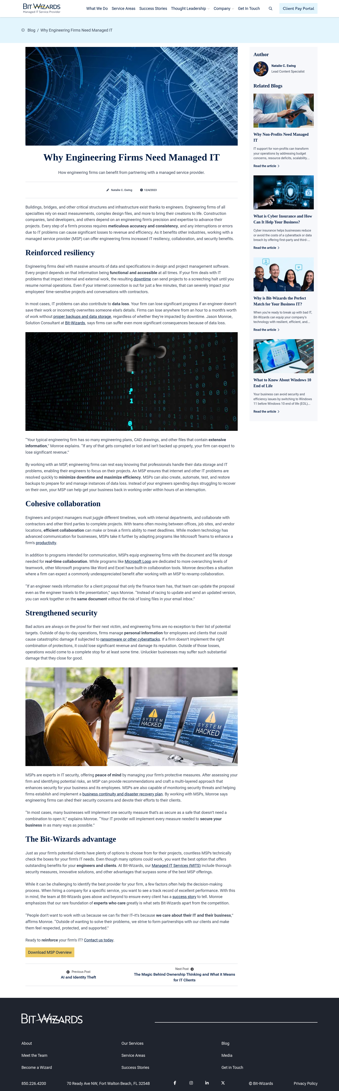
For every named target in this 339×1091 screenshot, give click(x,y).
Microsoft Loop (138, 561)
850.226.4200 (33, 1083)
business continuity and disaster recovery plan (122, 794)
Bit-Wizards (75, 323)
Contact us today (98, 940)
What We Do (97, 8)
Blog (28, 30)
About (26, 1043)
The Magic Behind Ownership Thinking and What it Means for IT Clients (184, 974)
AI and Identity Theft (78, 974)
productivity (46, 542)
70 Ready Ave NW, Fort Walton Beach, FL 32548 (108, 1083)
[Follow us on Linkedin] (207, 1083)
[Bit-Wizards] (41, 8)
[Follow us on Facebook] (175, 1083)
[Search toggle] (270, 8)
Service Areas (123, 8)
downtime (142, 279)
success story (184, 896)
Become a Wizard (36, 1067)
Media (226, 1055)
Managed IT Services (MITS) (176, 865)
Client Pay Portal (298, 8)
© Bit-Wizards (261, 1083)
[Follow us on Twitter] (223, 1083)
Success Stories (153, 8)
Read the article (266, 166)
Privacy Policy (306, 1083)
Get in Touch (232, 1067)
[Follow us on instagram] (191, 1083)
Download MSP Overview (50, 952)
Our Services (132, 1043)
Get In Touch (249, 8)
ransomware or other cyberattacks (130, 639)
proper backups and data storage (82, 316)
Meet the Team (34, 1055)
